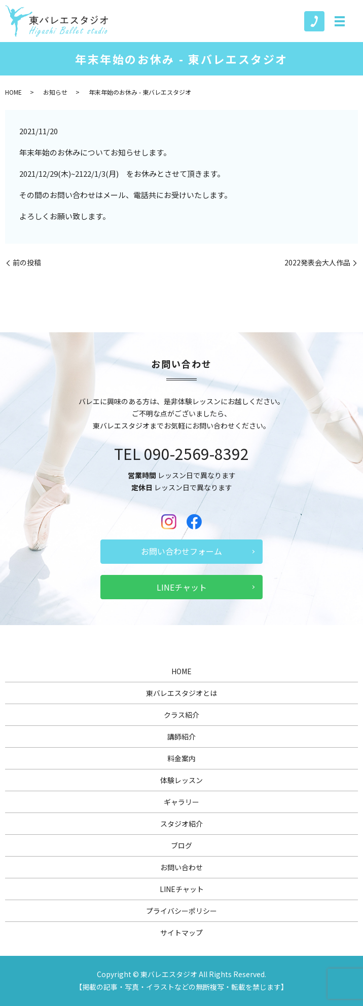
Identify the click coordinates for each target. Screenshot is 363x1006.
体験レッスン (181, 780)
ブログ (181, 845)
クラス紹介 (181, 715)
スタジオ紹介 (181, 824)
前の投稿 (27, 262)
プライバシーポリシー (181, 911)
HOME (13, 92)
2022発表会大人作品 (317, 262)
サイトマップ (181, 932)
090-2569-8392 (196, 453)
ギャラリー (181, 802)
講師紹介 (181, 736)
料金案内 (181, 758)
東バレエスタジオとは (181, 693)
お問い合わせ (181, 867)
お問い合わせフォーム (181, 551)
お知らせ (55, 92)
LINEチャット (182, 587)
